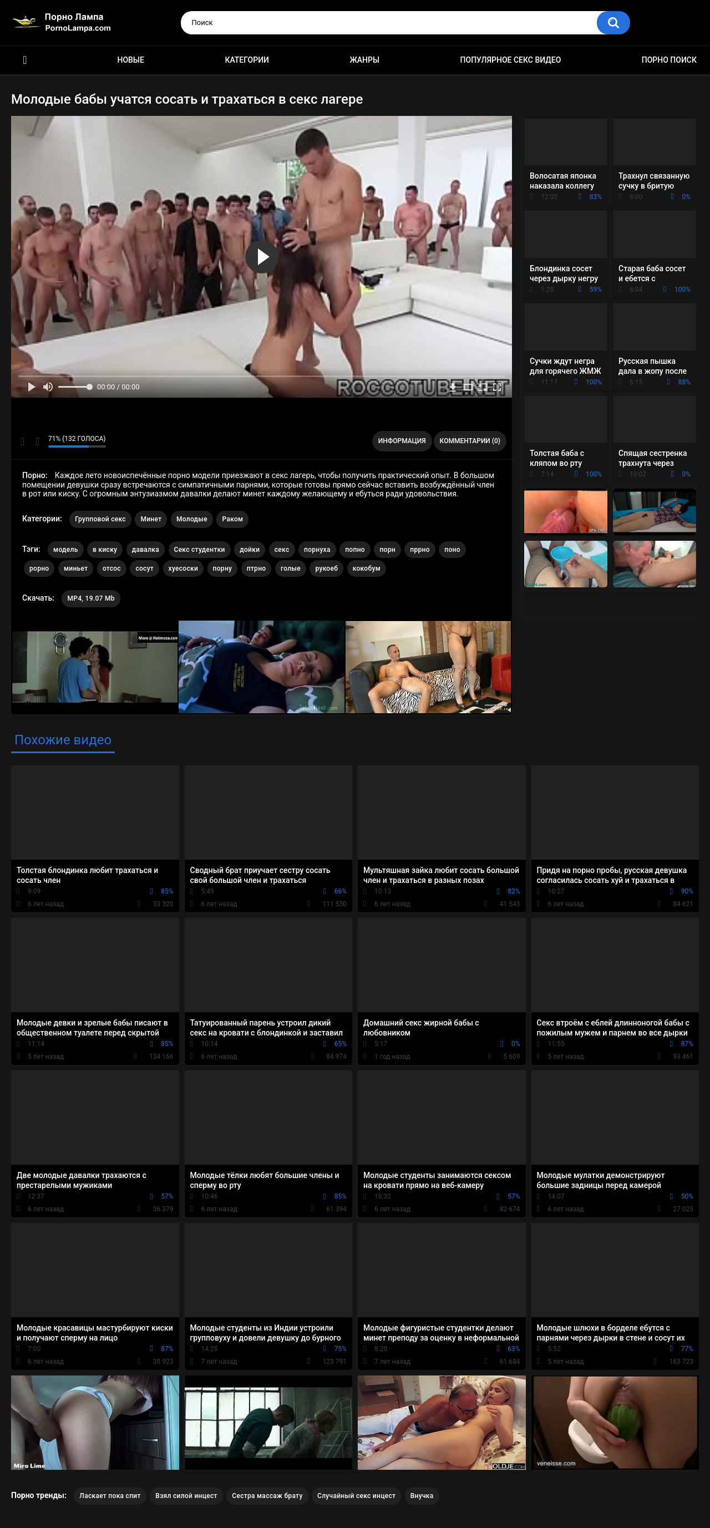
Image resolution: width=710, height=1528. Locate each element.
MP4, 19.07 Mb (90, 598)
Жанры (364, 59)
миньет (76, 568)
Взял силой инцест (186, 1496)
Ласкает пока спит (109, 1496)
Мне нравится (22, 441)
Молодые (191, 519)
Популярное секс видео (510, 59)
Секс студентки (199, 550)
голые (291, 568)
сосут (144, 568)
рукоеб (326, 568)
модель (65, 550)
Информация (402, 441)
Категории (247, 59)
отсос (112, 568)
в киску (105, 550)
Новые (130, 59)
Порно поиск (669, 59)
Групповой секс (100, 519)
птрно (256, 568)
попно (355, 550)
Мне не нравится (37, 441)
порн (387, 550)
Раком (232, 519)
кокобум (367, 568)
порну (222, 568)
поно (452, 550)
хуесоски (184, 568)
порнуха (317, 550)
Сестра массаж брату (267, 1496)
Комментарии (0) (470, 441)
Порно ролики (25, 60)
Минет (150, 519)
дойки (250, 550)
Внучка (422, 1496)
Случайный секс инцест (356, 1496)
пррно (420, 550)
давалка (145, 550)
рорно (39, 568)
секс (282, 550)
